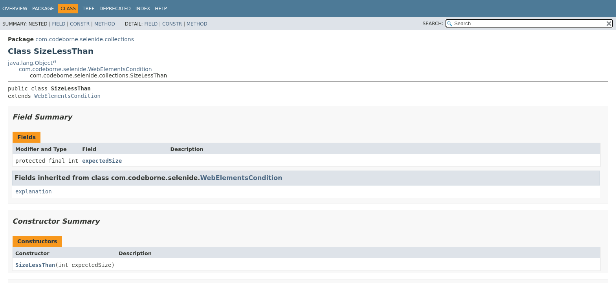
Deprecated (115, 8)
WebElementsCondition (67, 96)
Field (58, 24)
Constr (80, 24)
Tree (88, 8)
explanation (33, 191)
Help (161, 8)
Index (143, 8)
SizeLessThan (35, 265)
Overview (15, 8)
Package (43, 8)
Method (104, 24)
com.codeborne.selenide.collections (84, 39)
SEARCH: (433, 23)
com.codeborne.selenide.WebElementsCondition (85, 69)
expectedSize (102, 161)
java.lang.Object (30, 63)
